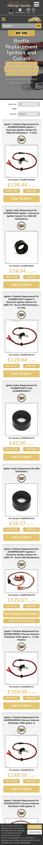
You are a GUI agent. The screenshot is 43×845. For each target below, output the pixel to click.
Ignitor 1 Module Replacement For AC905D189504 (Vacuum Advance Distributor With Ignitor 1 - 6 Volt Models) (21, 635)
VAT (33, 12)
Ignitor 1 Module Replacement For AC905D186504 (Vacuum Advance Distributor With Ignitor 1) (21, 720)
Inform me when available (21, 621)
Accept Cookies (34, 827)
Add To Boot (21, 199)
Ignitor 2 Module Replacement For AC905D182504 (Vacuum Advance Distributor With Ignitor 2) (21, 803)
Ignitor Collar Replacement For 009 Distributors (21, 470)
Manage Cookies (35, 832)
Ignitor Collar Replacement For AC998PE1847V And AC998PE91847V (21, 388)
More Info (31, 191)
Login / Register (20, 12)
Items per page (12, 106)
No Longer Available (21, 614)
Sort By (13, 114)
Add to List (11, 191)
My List (28, 12)
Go (38, 25)
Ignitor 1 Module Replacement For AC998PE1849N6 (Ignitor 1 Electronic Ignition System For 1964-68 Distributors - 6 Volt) (21, 128)
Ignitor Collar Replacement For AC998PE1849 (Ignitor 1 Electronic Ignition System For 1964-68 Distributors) (21, 214)
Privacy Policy (25, 843)
